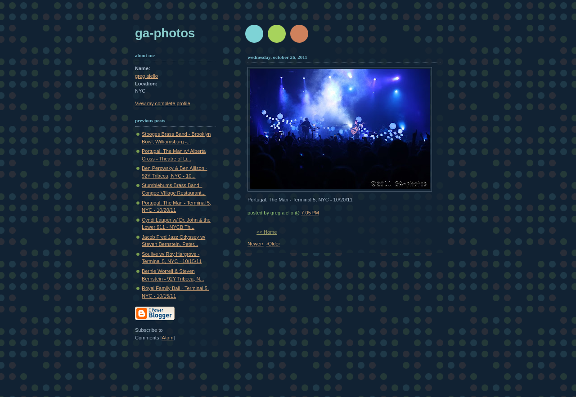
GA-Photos (165, 33)
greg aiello (146, 76)
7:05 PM (310, 212)
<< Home (266, 232)
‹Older (273, 243)
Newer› (256, 243)
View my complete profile (162, 103)
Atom (168, 337)
